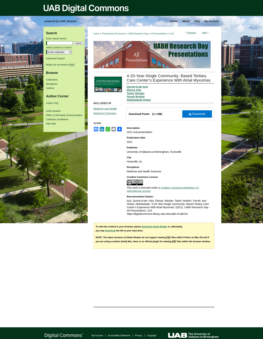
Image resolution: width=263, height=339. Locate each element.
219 (172, 33)
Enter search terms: (56, 38)
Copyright (151, 335)
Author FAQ (52, 103)
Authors (50, 88)
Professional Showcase (113, 33)
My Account (97, 335)
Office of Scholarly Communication (64, 115)
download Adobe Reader (154, 226)
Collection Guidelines (57, 119)
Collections (52, 79)
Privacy (138, 335)
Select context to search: (59, 47)
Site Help (51, 123)
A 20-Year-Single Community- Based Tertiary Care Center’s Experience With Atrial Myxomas (169, 78)
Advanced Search (55, 58)
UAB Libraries (53, 111)
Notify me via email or (60, 64)
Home (96, 33)
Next (204, 32)
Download (197, 113)
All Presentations (159, 33)
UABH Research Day (138, 33)
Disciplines (51, 84)
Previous (191, 32)
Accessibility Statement (119, 335)
